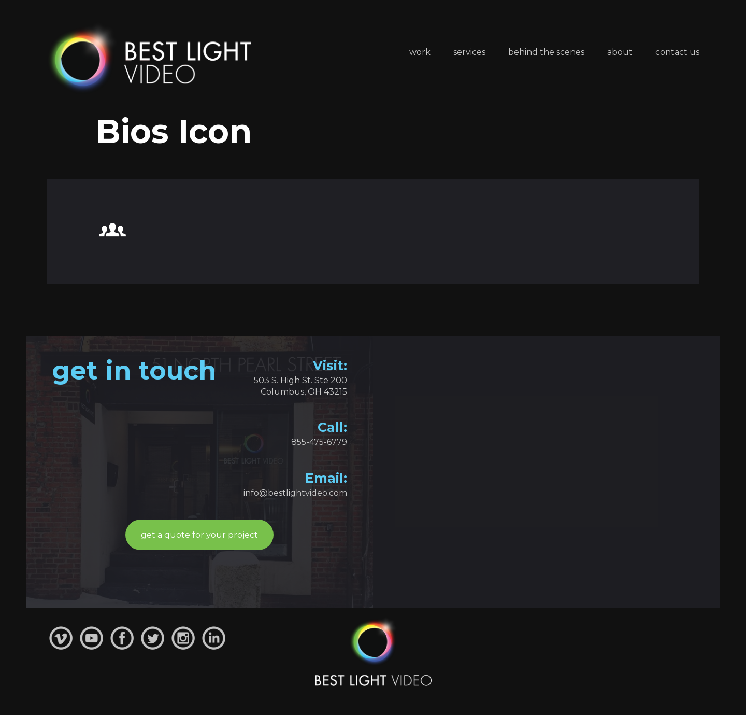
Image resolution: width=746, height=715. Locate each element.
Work (420, 52)
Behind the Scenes (546, 52)
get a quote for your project (199, 535)
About (620, 52)
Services (469, 52)
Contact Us (677, 52)
